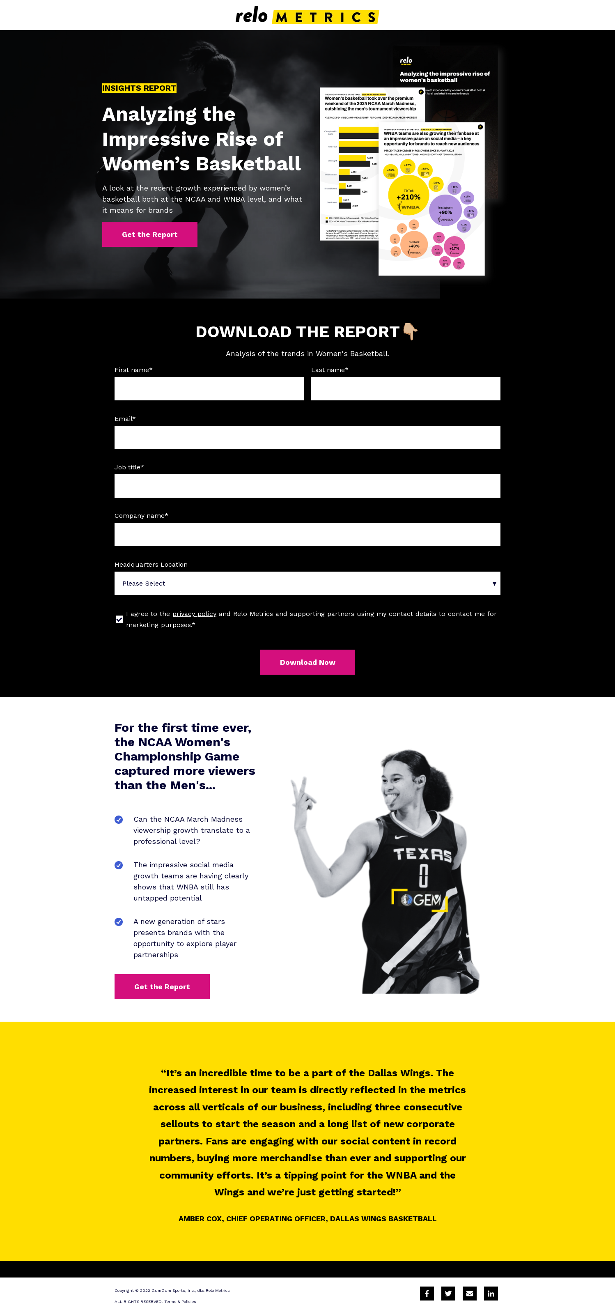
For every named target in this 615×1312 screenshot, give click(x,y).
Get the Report (150, 234)
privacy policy (194, 614)
